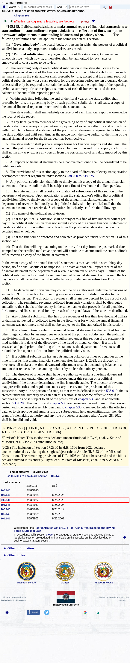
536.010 (112, 391)
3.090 (49, 534)
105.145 (5, 490)
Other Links (16, 555)
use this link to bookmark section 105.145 (33, 476)
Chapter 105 (21, 15)
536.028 (18, 403)
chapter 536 (86, 399)
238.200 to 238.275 (80, 176)
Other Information (20, 548)
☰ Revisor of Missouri (15, 3)
